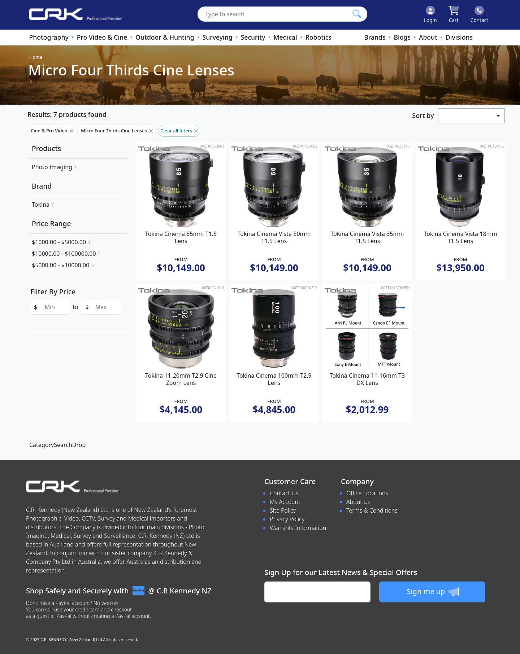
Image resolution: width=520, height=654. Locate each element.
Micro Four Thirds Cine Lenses (117, 130)
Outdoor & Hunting (164, 37)
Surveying (218, 37)
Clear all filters (179, 130)
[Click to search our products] (356, 13)
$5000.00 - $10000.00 (63, 265)
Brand (42, 186)
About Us (358, 502)
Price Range (51, 223)
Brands (374, 37)
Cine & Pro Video (52, 130)
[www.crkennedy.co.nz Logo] (72, 15)
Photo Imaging (54, 167)
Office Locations (367, 493)
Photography (48, 37)
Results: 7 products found (67, 114)
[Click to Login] (430, 15)
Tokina (43, 205)
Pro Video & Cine (102, 37)
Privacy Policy (287, 519)
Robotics (319, 37)
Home (35, 57)
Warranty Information (298, 528)
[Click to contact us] (479, 15)
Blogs (402, 37)
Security (253, 37)
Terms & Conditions (372, 510)
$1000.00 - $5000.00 (61, 242)
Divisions (459, 37)
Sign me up (433, 591)
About (428, 37)
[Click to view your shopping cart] (454, 15)
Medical (285, 37)
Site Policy (283, 510)
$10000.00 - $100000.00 (66, 254)
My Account (285, 502)
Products (46, 148)
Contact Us (284, 493)
